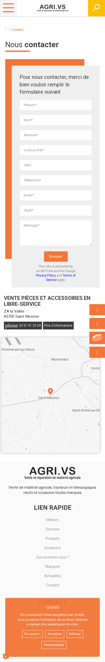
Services (53, 529)
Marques (52, 566)
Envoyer (56, 256)
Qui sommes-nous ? (52, 557)
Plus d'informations (58, 325)
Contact (52, 585)
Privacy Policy (46, 275)
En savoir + (32, 634)
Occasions (52, 548)
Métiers (52, 520)
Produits (52, 538)
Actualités (52, 576)
